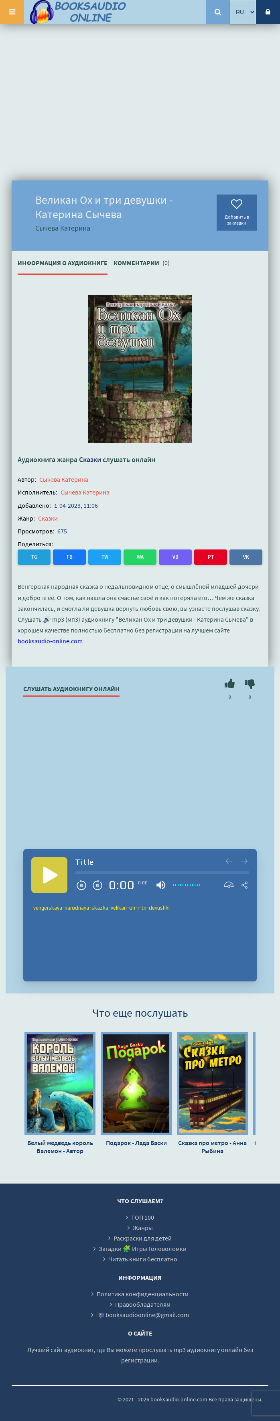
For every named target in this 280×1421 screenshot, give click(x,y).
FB (70, 556)
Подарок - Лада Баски (136, 1143)
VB (175, 556)
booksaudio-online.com (50, 641)
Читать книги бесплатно (142, 1259)
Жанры (143, 1228)
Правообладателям (142, 1304)
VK (246, 556)
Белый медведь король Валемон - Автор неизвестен (60, 1147)
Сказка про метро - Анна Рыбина (212, 1147)
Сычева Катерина (63, 479)
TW (104, 556)
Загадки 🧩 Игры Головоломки (143, 1249)
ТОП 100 (142, 1217)
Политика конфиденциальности (143, 1294)
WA (140, 556)
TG (34, 556)
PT (211, 556)
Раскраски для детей (143, 1238)
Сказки (90, 459)
